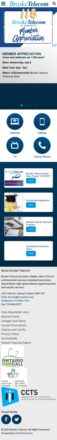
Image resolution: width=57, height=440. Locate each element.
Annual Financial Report (16, 342)
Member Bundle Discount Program (39, 223)
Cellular (42, 132)
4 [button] (35, 105)
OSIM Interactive (24, 433)
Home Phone (42, 156)
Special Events (10, 316)
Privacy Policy (10, 334)
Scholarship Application (38, 200)
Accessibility (9, 338)
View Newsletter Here (15, 312)
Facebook (6, 419)
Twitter (16, 419)
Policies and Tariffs (13, 329)
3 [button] (30, 105)
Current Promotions (13, 325)
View (31, 181)
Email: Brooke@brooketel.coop (17, 297)
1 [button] (21, 105)
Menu (3, 3)
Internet (15, 132)
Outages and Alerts (13, 321)
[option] (28, 45)
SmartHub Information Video (37, 247)
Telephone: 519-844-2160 (15, 300)
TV (15, 156)
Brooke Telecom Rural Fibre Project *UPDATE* (38, 175)
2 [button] (26, 105)
